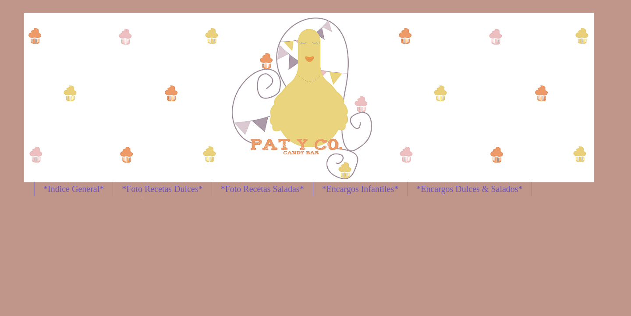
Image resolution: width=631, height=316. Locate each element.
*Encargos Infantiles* (360, 189)
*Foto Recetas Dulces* (162, 189)
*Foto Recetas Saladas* (262, 189)
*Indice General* (73, 189)
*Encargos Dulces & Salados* (469, 189)
